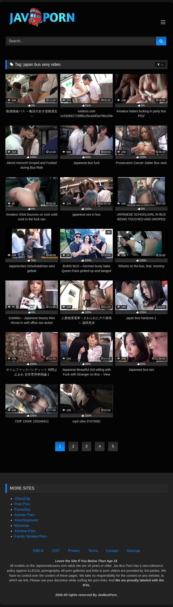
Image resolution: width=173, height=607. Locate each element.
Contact (112, 551)
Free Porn (22, 504)
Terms (93, 551)
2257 (56, 551)
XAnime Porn (25, 531)
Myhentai (21, 526)
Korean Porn (24, 515)
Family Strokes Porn (30, 536)
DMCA (38, 551)
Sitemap (133, 551)
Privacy (74, 551)
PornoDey (22, 509)
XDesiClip (22, 499)
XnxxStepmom (26, 520)
